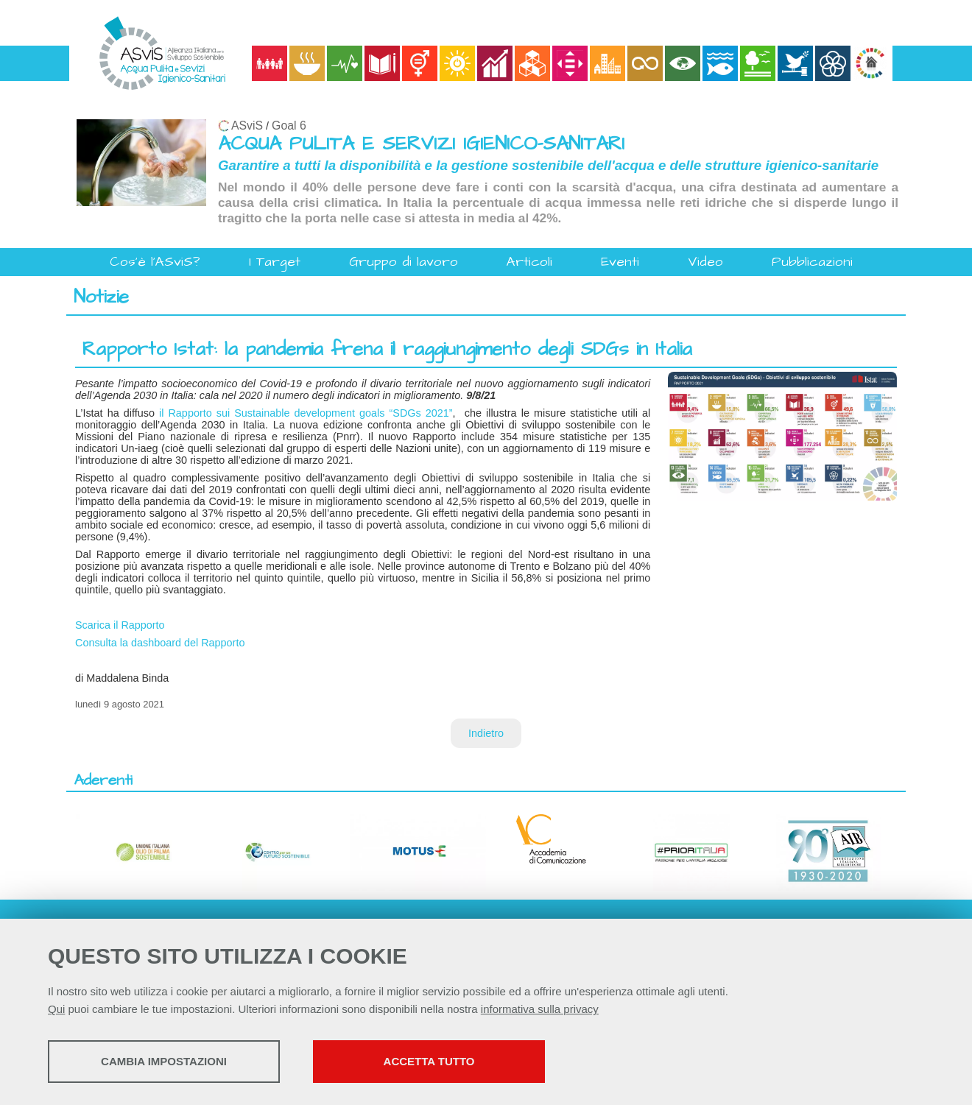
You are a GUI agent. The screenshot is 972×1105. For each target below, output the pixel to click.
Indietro (486, 733)
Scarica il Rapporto (120, 625)
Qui (56, 1009)
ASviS (247, 125)
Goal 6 (289, 125)
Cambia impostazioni (164, 1061)
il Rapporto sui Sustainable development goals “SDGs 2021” (306, 413)
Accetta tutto (429, 1061)
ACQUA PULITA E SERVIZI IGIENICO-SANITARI (421, 144)
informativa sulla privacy (540, 1009)
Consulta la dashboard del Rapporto (159, 643)
